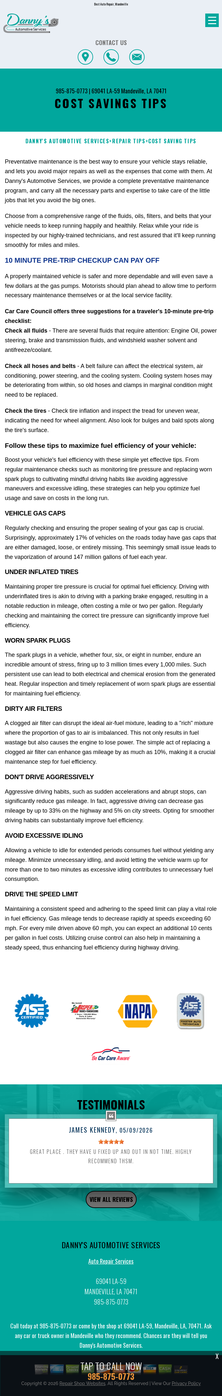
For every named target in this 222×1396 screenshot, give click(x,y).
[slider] (111, 1148)
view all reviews (111, 1206)
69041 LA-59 (106, 91)
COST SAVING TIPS (172, 141)
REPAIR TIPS (129, 141)
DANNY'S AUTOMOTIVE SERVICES (67, 141)
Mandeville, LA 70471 (144, 91)
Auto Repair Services (110, 1267)
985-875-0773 (72, 91)
